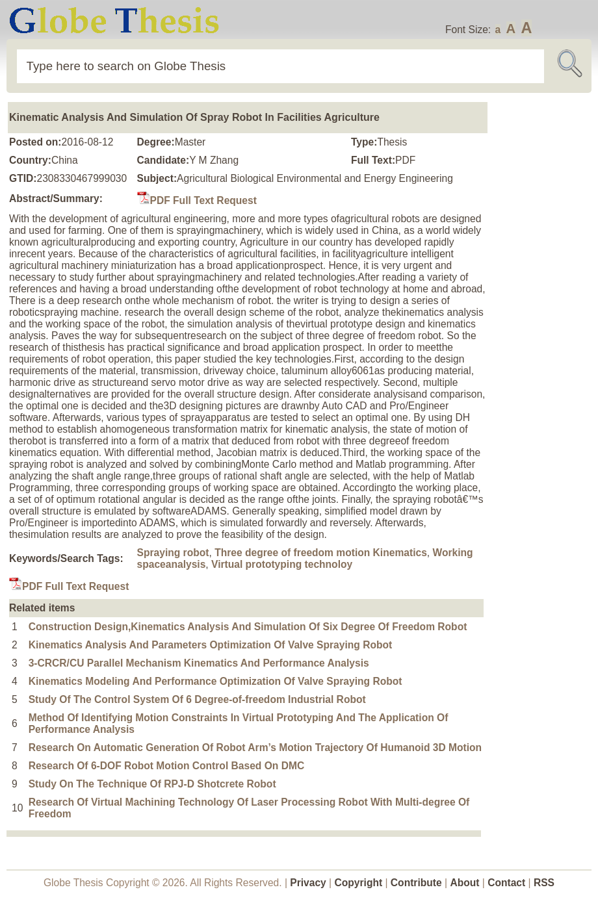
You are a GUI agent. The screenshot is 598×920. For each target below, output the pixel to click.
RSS (544, 882)
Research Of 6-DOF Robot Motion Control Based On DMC (167, 765)
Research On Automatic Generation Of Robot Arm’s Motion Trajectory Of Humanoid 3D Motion (255, 747)
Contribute (416, 882)
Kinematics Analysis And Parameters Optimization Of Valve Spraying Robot (211, 644)
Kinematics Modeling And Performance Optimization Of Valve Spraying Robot (215, 681)
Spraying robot (173, 552)
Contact (508, 882)
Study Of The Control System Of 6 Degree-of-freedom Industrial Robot (197, 699)
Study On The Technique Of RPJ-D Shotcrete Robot (152, 783)
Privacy (308, 882)
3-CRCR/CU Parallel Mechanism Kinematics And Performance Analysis (199, 663)
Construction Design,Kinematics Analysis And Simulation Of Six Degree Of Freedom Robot (248, 626)
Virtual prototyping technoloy (281, 564)
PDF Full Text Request (197, 200)
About (464, 882)
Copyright (359, 882)
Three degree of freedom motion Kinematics (320, 552)
